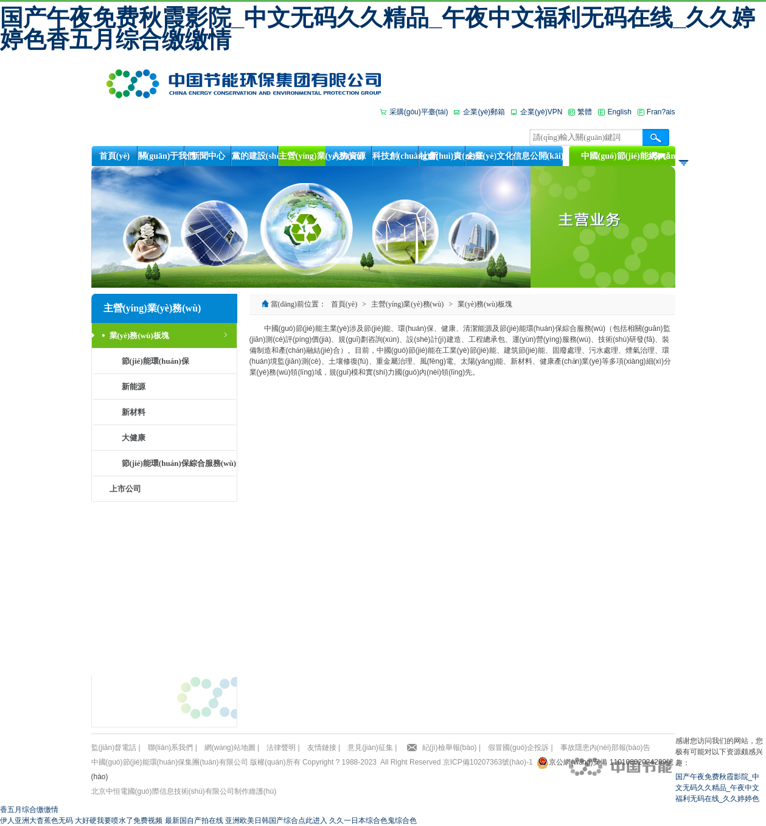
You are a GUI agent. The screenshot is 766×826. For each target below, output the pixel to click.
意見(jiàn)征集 (370, 747)
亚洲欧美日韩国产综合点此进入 (276, 820)
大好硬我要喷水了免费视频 (118, 820)
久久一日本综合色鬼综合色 (373, 820)
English (619, 112)
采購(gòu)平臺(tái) (418, 112)
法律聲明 (281, 747)
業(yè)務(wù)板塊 (485, 304)
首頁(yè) (344, 304)
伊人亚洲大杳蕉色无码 (36, 820)
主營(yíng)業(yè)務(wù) (407, 304)
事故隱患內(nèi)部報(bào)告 (605, 747)
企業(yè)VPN (541, 112)
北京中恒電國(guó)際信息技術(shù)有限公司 (162, 791)
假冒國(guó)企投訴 (518, 747)
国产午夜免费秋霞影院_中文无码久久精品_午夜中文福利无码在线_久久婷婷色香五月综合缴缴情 (377, 28)
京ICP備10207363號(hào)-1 (488, 762)
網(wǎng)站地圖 (230, 747)
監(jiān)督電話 (114, 747)
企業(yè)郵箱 (484, 112)
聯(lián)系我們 (170, 747)
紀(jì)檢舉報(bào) (449, 747)
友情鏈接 (321, 747)
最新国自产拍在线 (194, 820)
